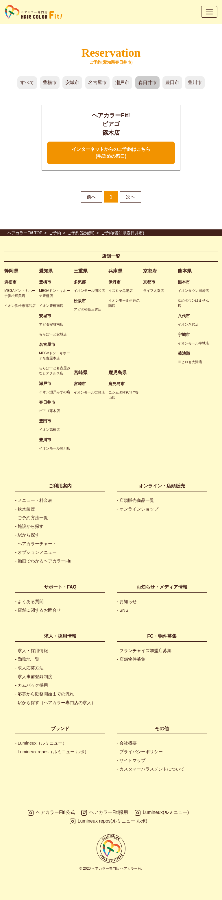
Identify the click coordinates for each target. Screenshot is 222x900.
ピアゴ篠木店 (49, 411)
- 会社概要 (127, 743)
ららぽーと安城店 (53, 334)
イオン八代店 (188, 324)
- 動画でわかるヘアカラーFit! (43, 560)
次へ (130, 196)
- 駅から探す (27, 534)
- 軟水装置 (25, 508)
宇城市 (184, 334)
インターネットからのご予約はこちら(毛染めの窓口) (111, 153)
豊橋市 (50, 82)
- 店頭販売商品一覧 (135, 500)
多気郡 (80, 282)
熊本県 (185, 270)
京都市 (149, 282)
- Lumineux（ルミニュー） (41, 743)
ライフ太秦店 (153, 291)
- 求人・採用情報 (31, 650)
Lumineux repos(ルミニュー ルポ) (108, 821)
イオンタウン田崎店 (193, 291)
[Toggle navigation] (209, 12)
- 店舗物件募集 (131, 659)
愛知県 (46, 270)
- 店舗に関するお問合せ (38, 610)
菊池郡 (184, 353)
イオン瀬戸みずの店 (54, 392)
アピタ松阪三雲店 (87, 309)
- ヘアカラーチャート (36, 543)
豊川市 (195, 82)
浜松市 (10, 282)
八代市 (184, 315)
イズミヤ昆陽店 (120, 291)
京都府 (150, 270)
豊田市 (172, 82)
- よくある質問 (29, 601)
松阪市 (80, 300)
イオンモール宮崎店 (89, 392)
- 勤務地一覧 (27, 659)
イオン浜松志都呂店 (20, 306)
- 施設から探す (29, 526)
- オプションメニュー (36, 552)
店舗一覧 (111, 256)
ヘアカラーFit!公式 (51, 813)
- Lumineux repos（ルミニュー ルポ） (52, 751)
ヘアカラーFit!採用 (104, 813)
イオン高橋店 (49, 430)
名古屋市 (97, 82)
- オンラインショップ (137, 508)
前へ (91, 196)
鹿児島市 (116, 383)
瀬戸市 (122, 82)
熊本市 (184, 282)
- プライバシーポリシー (140, 751)
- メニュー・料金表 (33, 500)
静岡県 (11, 270)
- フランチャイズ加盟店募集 (144, 650)
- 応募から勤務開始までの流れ (44, 693)
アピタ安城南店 (51, 324)
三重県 (81, 270)
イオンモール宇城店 (193, 343)
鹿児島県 (117, 372)
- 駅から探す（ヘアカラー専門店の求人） (55, 702)
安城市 (72, 82)
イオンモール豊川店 (54, 448)
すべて (27, 82)
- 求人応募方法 (29, 667)
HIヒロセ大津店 (190, 362)
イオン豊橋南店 (51, 306)
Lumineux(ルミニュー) (162, 813)
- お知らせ (127, 601)
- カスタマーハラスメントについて (150, 769)
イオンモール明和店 (89, 291)
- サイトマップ (131, 760)
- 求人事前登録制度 (33, 676)
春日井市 (147, 82)
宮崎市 (80, 383)
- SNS (122, 610)
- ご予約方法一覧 (31, 517)
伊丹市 (114, 282)
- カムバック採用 (31, 685)
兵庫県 (115, 270)
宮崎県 (81, 372)
